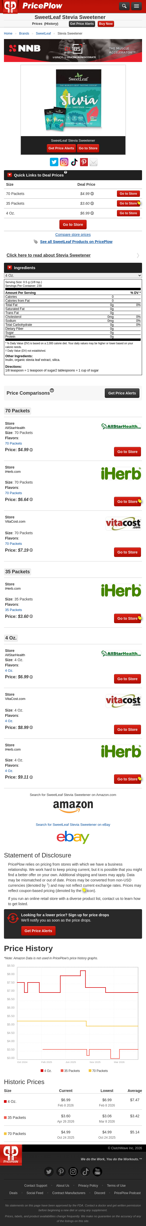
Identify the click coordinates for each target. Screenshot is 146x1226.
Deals (14, 1193)
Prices (37, 24)
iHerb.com (13, 472)
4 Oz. (9, 670)
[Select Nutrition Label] (73, 275)
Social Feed (34, 1193)
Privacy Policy (88, 1185)
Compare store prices (73, 234)
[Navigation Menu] (136, 6)
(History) (51, 24)
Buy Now (105, 24)
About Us (62, 1185)
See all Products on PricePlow (76, 242)
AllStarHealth (15, 428)
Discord (100, 1193)
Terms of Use (116, 1185)
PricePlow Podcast (127, 1193)
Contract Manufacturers (68, 1193)
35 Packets (13, 610)
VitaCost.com (15, 521)
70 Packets (13, 443)
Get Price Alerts (82, 24)
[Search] (124, 6)
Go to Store (88, 148)
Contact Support (35, 1185)
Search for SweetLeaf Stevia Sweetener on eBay (73, 825)
